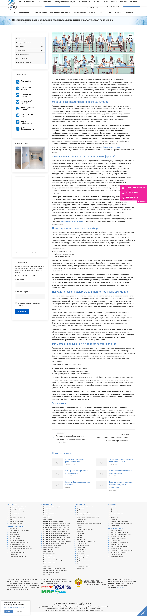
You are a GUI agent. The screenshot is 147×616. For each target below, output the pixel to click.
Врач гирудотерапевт (17, 513)
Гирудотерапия (15, 540)
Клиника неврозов (117, 517)
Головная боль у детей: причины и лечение (77, 487)
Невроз (79, 541)
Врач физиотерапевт (17, 525)
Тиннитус (80, 566)
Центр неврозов (116, 515)
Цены (112, 513)
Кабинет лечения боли (118, 542)
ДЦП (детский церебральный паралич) (89, 527)
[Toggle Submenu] (41, 43)
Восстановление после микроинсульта (56, 529)
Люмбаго (80, 531)
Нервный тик (81, 543)
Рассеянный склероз (83, 560)
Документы (114, 521)
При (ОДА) (46, 578)
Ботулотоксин (115, 544)
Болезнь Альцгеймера (84, 517)
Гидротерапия (14, 538)
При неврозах (47, 560)
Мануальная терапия (17, 548)
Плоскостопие (81, 554)
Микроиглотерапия (117, 560)
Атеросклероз (81, 513)
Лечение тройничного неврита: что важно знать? (121, 476)
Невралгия (80, 537)
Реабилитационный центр (52, 511)
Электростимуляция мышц (18, 560)
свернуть (143, 202)
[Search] (31, 9)
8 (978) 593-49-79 (111, 8)
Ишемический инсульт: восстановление (56, 531)
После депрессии (48, 519)
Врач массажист (15, 517)
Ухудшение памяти (83, 570)
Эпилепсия (80, 572)
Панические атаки (83, 549)
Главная (113, 511)
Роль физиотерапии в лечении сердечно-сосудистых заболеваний (121, 488)
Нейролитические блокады (120, 550)
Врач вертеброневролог (18, 511)
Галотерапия (14, 536)
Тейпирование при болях (119, 556)
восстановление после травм (72, 225)
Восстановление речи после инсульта (55, 539)
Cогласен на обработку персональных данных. (29, 308)
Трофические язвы (83, 568)
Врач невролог (14, 519)
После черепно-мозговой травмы (54, 572)
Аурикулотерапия (116, 534)
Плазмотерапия (116, 552)
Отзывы (113, 519)
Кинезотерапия (15, 542)
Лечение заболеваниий (85, 511)
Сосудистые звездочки (84, 564)
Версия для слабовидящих (57, 9)
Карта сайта (115, 529)
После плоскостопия (49, 568)
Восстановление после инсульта (54, 525)
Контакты (114, 523)
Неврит (79, 539)
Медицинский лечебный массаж (20, 550)
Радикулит (80, 558)
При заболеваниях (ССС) (51, 576)
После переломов (49, 566)
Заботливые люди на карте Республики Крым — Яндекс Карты (30, 256)
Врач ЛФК (13, 523)
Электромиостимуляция (17, 556)
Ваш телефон (22, 295)
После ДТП (46, 521)
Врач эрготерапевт (16, 527)
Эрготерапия (14, 558)
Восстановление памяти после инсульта (56, 541)
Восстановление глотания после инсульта (57, 545)
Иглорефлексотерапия (118, 540)
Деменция (80, 525)
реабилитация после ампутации (112, 151)
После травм (47, 570)
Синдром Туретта (82, 562)
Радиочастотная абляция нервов (122, 554)
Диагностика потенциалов (119, 536)
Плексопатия (81, 552)
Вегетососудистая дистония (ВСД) (88, 521)
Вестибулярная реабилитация (19, 534)
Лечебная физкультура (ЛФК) (19, 546)
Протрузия (80, 556)
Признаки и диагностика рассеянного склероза (74, 464)
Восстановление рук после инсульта (55, 535)
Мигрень (80, 535)
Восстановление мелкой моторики (21, 552)
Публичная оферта (89, 614)
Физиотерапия (14, 554)
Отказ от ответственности (119, 525)
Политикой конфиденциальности (14, 607)
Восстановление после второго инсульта (56, 527)
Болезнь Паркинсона (84, 519)
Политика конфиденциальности (121, 527)
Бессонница (81, 515)
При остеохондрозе (49, 558)
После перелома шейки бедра (53, 564)
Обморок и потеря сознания (86, 545)
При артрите (47, 513)
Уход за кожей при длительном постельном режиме (121, 464)
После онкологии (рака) (50, 552)
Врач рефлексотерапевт (18, 521)
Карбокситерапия (116, 558)
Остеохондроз (81, 547)
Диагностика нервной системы (121, 538)
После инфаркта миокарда (52, 549)
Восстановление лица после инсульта (55, 547)
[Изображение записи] (57, 466)
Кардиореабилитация (17, 544)
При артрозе (47, 515)
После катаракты (49, 562)
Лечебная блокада (117, 548)
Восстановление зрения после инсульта (56, 543)
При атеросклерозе (49, 517)
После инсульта (48, 523)
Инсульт (79, 529)
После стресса (47, 554)
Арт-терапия (14, 532)
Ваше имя (21, 283)
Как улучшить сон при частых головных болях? (76, 476)
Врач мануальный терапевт (19, 515)
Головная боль (82, 523)
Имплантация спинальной (119, 546)
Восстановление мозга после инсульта (56, 533)
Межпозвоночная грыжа (85, 533)
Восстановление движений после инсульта (57, 537)
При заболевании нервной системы (55, 574)
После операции (48, 556)
